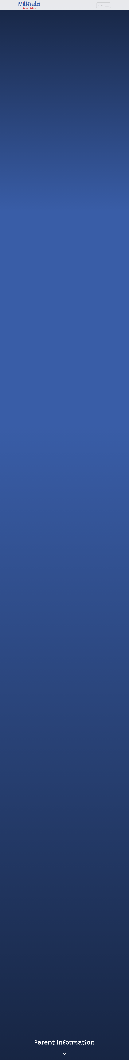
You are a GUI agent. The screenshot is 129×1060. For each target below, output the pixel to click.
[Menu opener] (103, 5)
